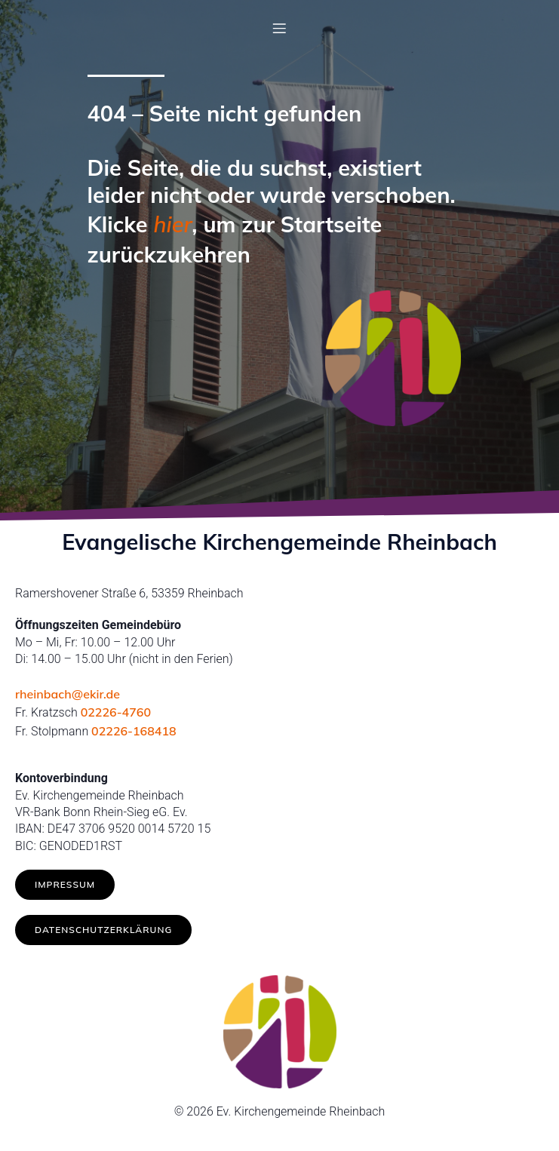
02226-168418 (134, 730)
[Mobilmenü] (280, 28)
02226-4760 (116, 712)
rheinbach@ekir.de (67, 693)
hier (173, 224)
